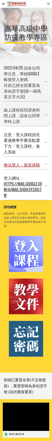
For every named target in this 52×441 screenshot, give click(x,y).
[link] (26, 420)
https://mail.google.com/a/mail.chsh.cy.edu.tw (23, 189)
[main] (26, 34)
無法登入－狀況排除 (22, 165)
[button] (3, 4)
